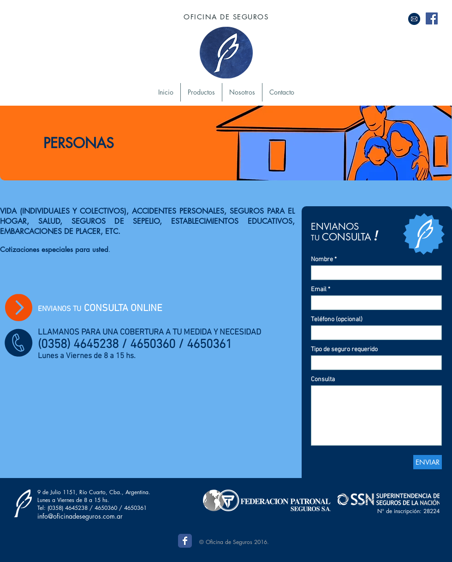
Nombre (322, 260)
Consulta (323, 380)
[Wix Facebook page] (185, 541)
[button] (201, 92)
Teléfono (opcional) (337, 320)
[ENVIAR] (427, 462)
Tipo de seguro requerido (344, 350)
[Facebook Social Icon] (432, 18)
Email (319, 290)
